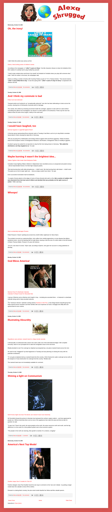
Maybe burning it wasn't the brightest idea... (32, 156)
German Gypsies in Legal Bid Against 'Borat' (20, 129)
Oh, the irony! (15, 28)
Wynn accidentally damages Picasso (18, 231)
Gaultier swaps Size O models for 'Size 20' (20, 481)
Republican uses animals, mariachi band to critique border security (26, 339)
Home (40, 500)
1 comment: (25, 435)
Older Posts (69, 500)
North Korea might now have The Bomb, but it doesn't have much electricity (29, 414)
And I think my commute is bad (25, 96)
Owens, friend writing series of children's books (21, 64)
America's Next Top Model (22, 444)
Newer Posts (11, 500)
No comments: (26, 87)
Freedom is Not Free (42, 302)
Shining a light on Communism (25, 376)
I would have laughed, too (22, 126)
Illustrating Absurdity (19, 320)
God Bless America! (19, 261)
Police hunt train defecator (15, 100)
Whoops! (13, 192)
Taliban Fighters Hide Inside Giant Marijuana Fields (22, 160)
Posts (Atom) (18, 503)
